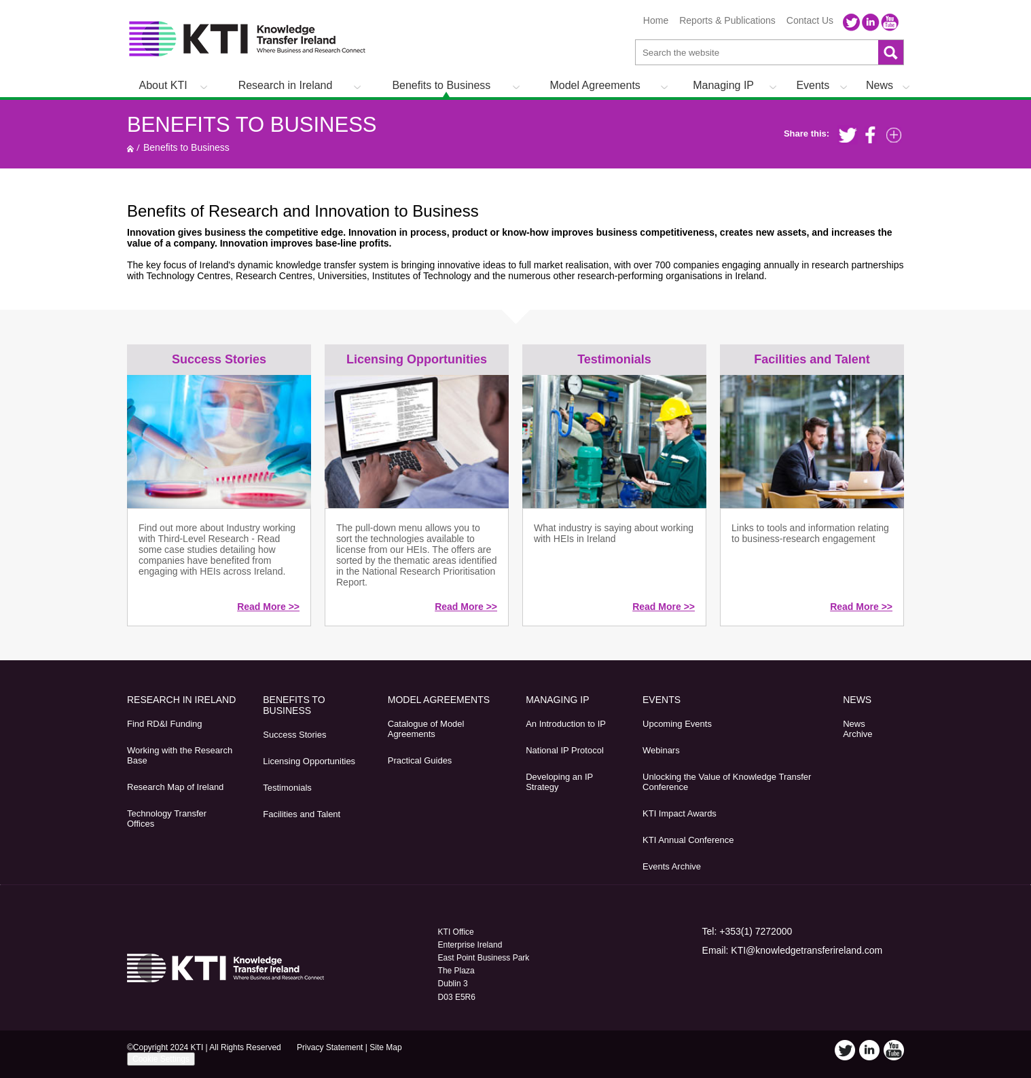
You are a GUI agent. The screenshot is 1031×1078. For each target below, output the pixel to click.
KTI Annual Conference (688, 840)
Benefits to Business (441, 85)
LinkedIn (871, 22)
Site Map (385, 1047)
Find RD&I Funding (164, 724)
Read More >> (268, 606)
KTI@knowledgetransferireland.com (806, 950)
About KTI (163, 85)
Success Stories (219, 359)
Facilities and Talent (812, 359)
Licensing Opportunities (416, 359)
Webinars (661, 750)
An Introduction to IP (566, 724)
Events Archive (672, 866)
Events (812, 85)
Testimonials (614, 359)
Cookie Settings (160, 1059)
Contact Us (809, 20)
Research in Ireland (285, 85)
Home (655, 20)
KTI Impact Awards (680, 813)
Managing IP (723, 85)
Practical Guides (420, 760)
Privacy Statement (330, 1047)
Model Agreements (594, 85)
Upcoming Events (677, 724)
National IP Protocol (565, 750)
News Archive (857, 729)
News (879, 85)
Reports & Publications (727, 20)
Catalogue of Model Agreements (426, 729)
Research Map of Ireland (175, 787)
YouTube (890, 22)
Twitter (852, 22)
